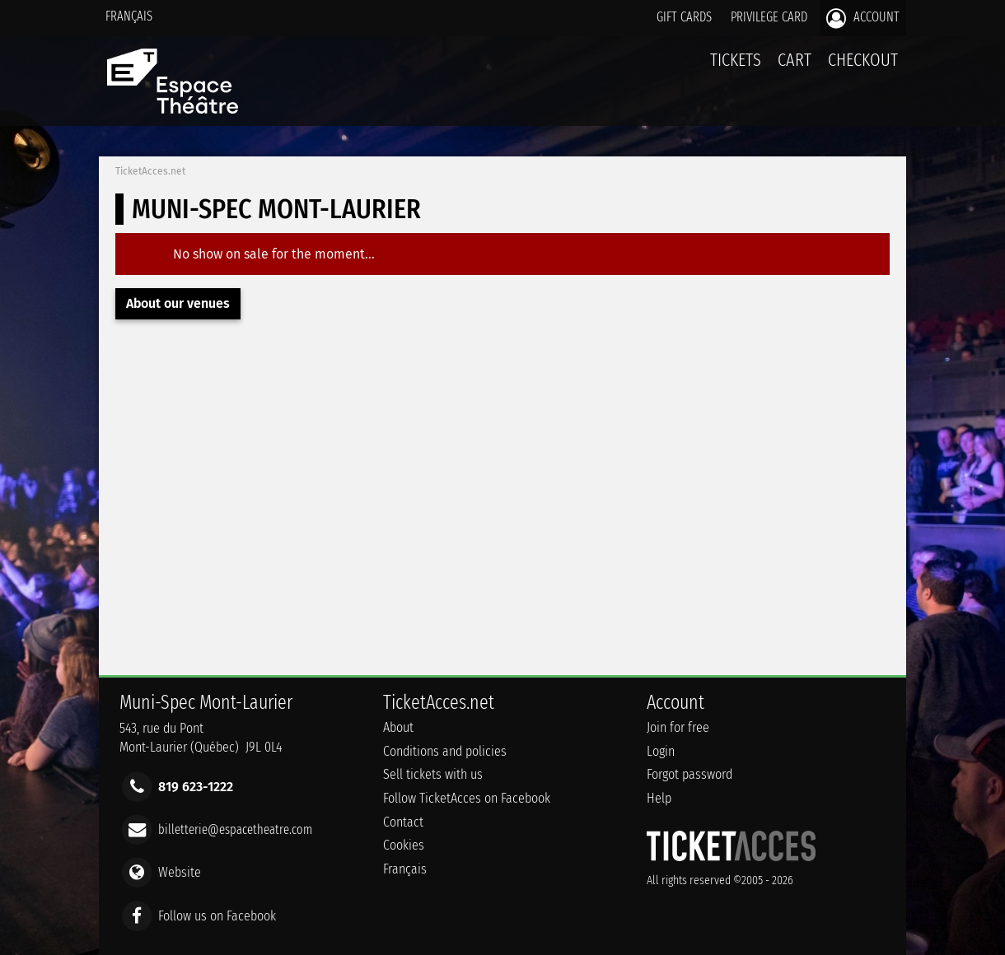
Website (179, 872)
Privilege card (769, 17)
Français (128, 16)
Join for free (678, 727)
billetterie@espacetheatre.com (235, 829)
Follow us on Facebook (217, 915)
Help (659, 798)
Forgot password (689, 774)
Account (863, 18)
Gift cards (684, 17)
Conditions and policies (445, 751)
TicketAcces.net (150, 171)
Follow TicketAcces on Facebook (466, 798)
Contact (403, 822)
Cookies (403, 845)
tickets (735, 60)
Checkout (863, 60)
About (398, 727)
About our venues (178, 303)
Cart (794, 69)
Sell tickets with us (433, 774)
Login (661, 751)
